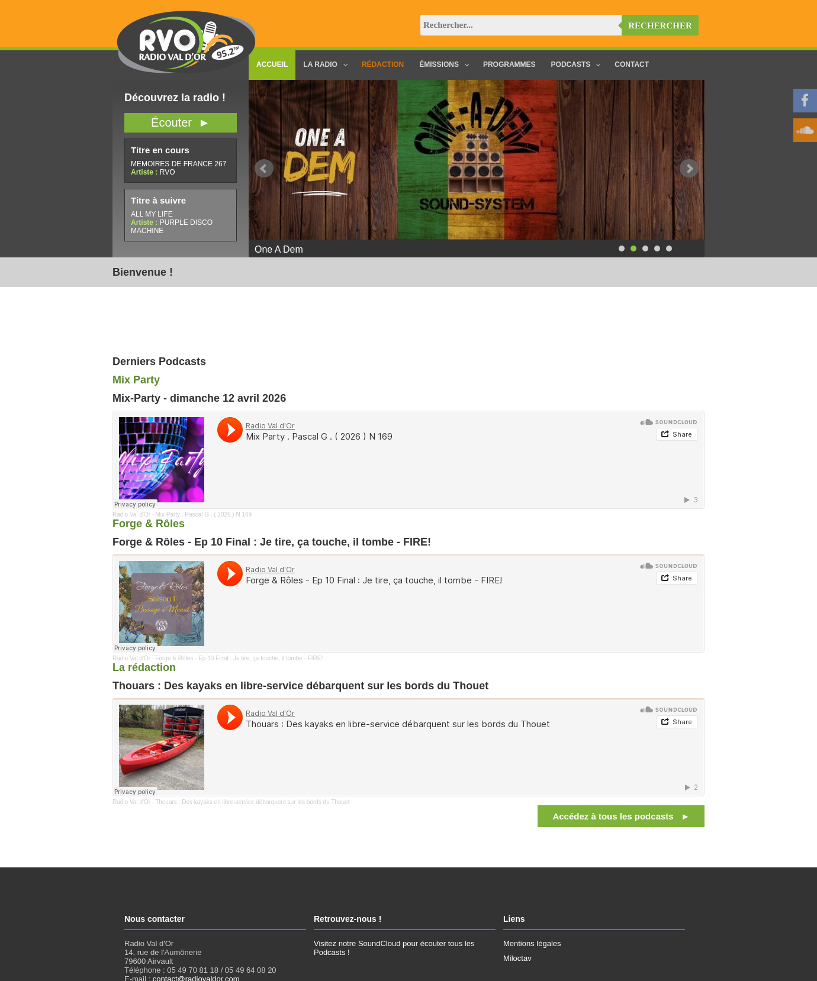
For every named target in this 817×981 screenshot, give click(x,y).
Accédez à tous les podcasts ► (621, 816)
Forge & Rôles (148, 524)
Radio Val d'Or (131, 514)
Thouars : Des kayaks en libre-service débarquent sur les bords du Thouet (252, 802)
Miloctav (517, 958)
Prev (264, 168)
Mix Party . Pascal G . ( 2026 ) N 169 (203, 514)
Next (689, 168)
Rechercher (660, 25)
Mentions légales (532, 943)
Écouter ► (180, 122)
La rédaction (144, 667)
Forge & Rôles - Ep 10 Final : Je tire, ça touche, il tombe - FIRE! (239, 658)
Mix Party (136, 380)
